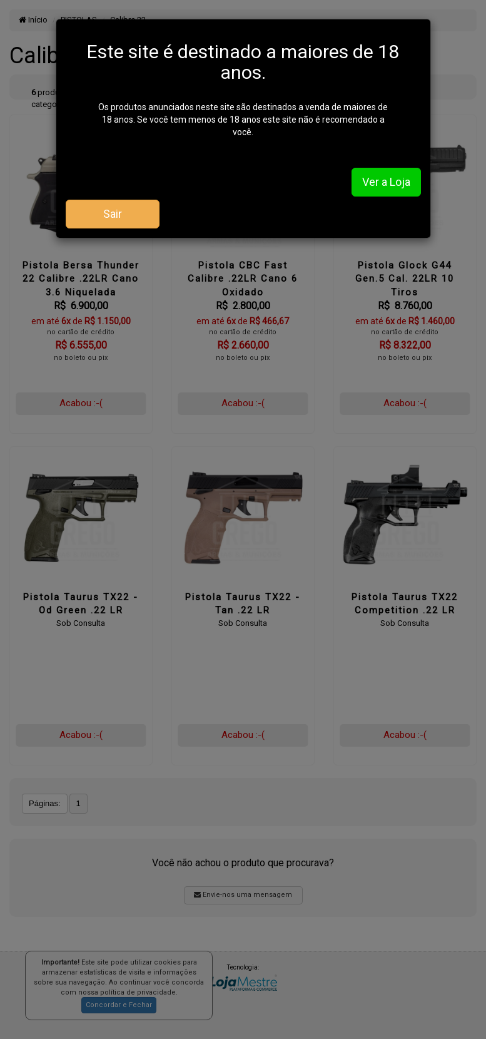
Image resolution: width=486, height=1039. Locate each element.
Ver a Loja (386, 181)
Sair (112, 213)
